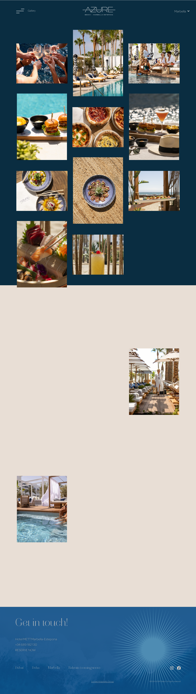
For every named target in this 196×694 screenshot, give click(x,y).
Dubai (19, 668)
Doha (35, 668)
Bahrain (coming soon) (84, 668)
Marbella (182, 11)
